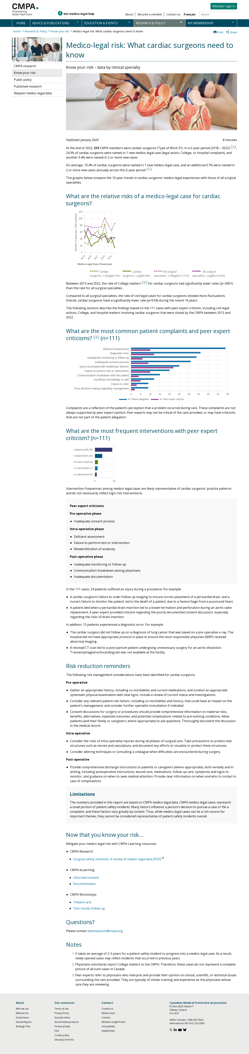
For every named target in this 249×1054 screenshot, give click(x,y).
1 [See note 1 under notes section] (233, 147)
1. (73, 953)
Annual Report (23, 1022)
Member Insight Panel (113, 1022)
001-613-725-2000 (194, 1023)
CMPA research (25, 66)
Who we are (22, 1008)
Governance (22, 1017)
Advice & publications (50, 23)
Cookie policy (61, 1035)
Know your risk (60, 31)
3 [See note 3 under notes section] (96, 337)
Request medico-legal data (33, 93)
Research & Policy (35, 31)
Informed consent (86, 877)
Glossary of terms (64, 1039)
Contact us (107, 1008)
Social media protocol (66, 1022)
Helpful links (108, 1030)
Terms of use (61, 1008)
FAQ (56, 1030)
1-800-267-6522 (195, 1019)
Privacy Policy (61, 1013)
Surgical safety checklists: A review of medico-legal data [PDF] (117, 859)
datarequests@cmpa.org (105, 931)
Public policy (23, 80)
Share (233, 32)
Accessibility (108, 1026)
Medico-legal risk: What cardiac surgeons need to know (108, 31)
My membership (200, 23)
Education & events (101, 23)
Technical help (62, 1026)
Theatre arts (82, 902)
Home (21, 23)
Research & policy (150, 23)
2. (73, 964)
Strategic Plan (23, 1026)
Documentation (84, 884)
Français (190, 14)
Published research (28, 86)
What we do (22, 1013)
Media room (108, 1013)
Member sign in (223, 6)
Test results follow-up (89, 908)
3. (73, 975)
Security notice (62, 1017)
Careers (106, 1017)
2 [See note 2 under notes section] (144, 282)
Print (220, 32)
